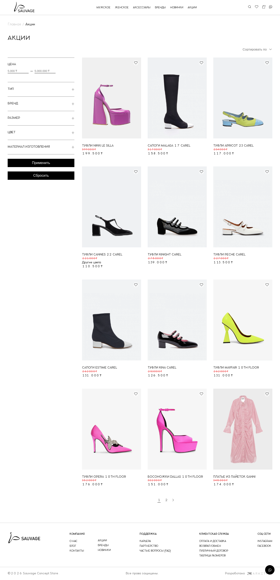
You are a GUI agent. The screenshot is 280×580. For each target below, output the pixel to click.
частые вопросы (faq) (155, 551)
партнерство (149, 546)
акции (192, 7)
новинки (176, 7)
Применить (41, 163)
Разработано (248, 573)
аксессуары (141, 7)
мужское (103, 7)
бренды (160, 7)
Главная (14, 24)
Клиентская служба (214, 534)
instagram (264, 541)
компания (77, 534)
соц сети (264, 534)
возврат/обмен (210, 546)
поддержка (148, 534)
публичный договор (213, 551)
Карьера (145, 541)
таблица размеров (212, 555)
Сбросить (41, 175)
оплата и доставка (212, 541)
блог (73, 546)
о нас (73, 541)
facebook (264, 546)
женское (122, 7)
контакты (77, 551)
